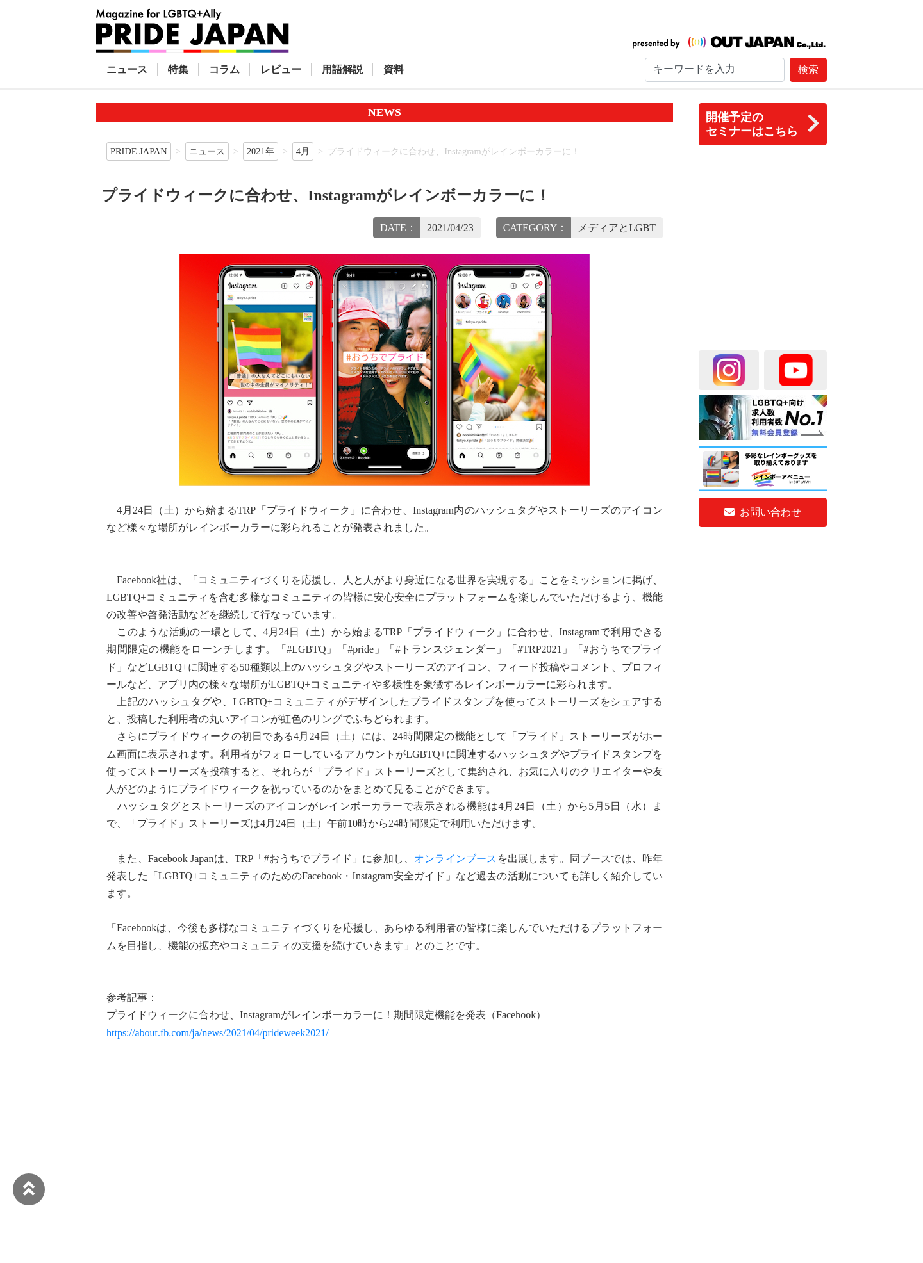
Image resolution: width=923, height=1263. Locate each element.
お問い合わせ (762, 512)
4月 (303, 151)
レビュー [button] (280, 69)
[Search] (715, 70)
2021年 (260, 151)
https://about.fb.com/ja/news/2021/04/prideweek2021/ (217, 1032)
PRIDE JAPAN (138, 151)
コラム (224, 69)
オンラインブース (455, 858)
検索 (808, 69)
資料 (393, 69)
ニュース (126, 69)
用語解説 (342, 69)
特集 (178, 69)
